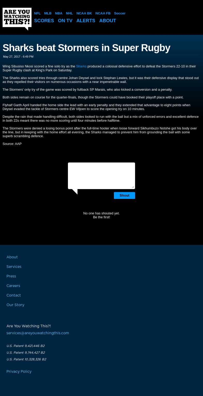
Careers (13, 286)
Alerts (87, 20)
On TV (66, 20)
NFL (37, 13)
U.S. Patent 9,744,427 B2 (25, 352)
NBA (58, 13)
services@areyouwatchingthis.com (37, 333)
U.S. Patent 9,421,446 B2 (25, 345)
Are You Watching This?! (17, 19)
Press (11, 276)
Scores (44, 20)
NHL (69, 13)
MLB (47, 13)
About (110, 20)
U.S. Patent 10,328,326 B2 (26, 359)
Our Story (15, 305)
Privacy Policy (19, 372)
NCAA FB (102, 13)
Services (13, 267)
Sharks (81, 66)
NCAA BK (83, 13)
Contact (13, 295)
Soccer (119, 13)
